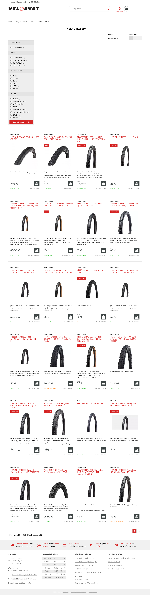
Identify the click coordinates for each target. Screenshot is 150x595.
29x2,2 (16, 107)
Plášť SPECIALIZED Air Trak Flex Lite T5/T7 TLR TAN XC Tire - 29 (58, 271)
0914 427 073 (30, 579)
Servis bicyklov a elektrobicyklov (121, 558)
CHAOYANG (19, 58)
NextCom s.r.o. (93, 592)
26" (15, 84)
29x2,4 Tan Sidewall (22, 112)
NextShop (66, 592)
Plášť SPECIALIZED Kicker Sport (124, 137)
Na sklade (18, 48)
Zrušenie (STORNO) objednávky (88, 572)
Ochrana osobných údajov (86, 562)
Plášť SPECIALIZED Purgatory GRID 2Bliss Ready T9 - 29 (123, 471)
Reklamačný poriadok (84, 565)
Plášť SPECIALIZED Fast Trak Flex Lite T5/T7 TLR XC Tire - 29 (24, 271)
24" (15, 81)
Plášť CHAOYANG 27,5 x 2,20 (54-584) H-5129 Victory (58, 138)
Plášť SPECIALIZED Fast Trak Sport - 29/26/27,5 (89, 204)
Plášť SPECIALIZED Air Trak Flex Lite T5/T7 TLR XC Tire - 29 (124, 271)
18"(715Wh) (18, 104)
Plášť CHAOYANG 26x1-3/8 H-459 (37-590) (24, 138)
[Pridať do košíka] (36, 183)
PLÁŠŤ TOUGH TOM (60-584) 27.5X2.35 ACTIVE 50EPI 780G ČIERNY (123, 339)
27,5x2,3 (17, 118)
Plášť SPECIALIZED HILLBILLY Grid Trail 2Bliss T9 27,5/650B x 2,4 (91, 139)
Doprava (78, 576)
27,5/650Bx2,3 (19, 102)
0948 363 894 (36, 2)
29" (15, 89)
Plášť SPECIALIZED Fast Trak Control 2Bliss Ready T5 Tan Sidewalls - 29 (89, 339)
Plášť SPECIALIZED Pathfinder (90, 403)
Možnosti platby (81, 580)
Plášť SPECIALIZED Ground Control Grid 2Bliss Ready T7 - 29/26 (23, 405)
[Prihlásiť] (119, 9)
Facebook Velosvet (116, 569)
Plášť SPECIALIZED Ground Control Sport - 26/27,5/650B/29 (24, 471)
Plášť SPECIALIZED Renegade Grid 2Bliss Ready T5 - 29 (123, 404)
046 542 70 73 (18, 575)
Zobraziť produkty (21, 122)
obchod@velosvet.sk (18, 2)
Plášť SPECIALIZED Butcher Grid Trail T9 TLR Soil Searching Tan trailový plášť (24, 205)
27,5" (16, 86)
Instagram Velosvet (116, 565)
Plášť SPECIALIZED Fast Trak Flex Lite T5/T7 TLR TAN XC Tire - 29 (58, 204)
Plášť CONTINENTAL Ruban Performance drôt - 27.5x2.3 (56, 471)
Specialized (19, 66)
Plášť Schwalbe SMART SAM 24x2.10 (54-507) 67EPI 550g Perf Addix (58, 339)
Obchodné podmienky (84, 558)
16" (15, 76)
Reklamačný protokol (84, 569)
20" (15, 78)
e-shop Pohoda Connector (78, 592)
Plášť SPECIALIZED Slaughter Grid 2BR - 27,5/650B (56, 404)
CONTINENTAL (20, 60)
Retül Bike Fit (114, 562)
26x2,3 (16, 99)
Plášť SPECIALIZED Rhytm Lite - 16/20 (90, 271)
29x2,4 (16, 115)
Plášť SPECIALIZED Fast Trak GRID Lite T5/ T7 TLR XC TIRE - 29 (23, 339)
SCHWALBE (18, 63)
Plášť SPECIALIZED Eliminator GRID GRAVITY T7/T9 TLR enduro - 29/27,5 (90, 472)
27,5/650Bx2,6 (19, 110)
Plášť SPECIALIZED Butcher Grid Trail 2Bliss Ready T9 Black (124, 204)
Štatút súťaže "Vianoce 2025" (87, 583)
